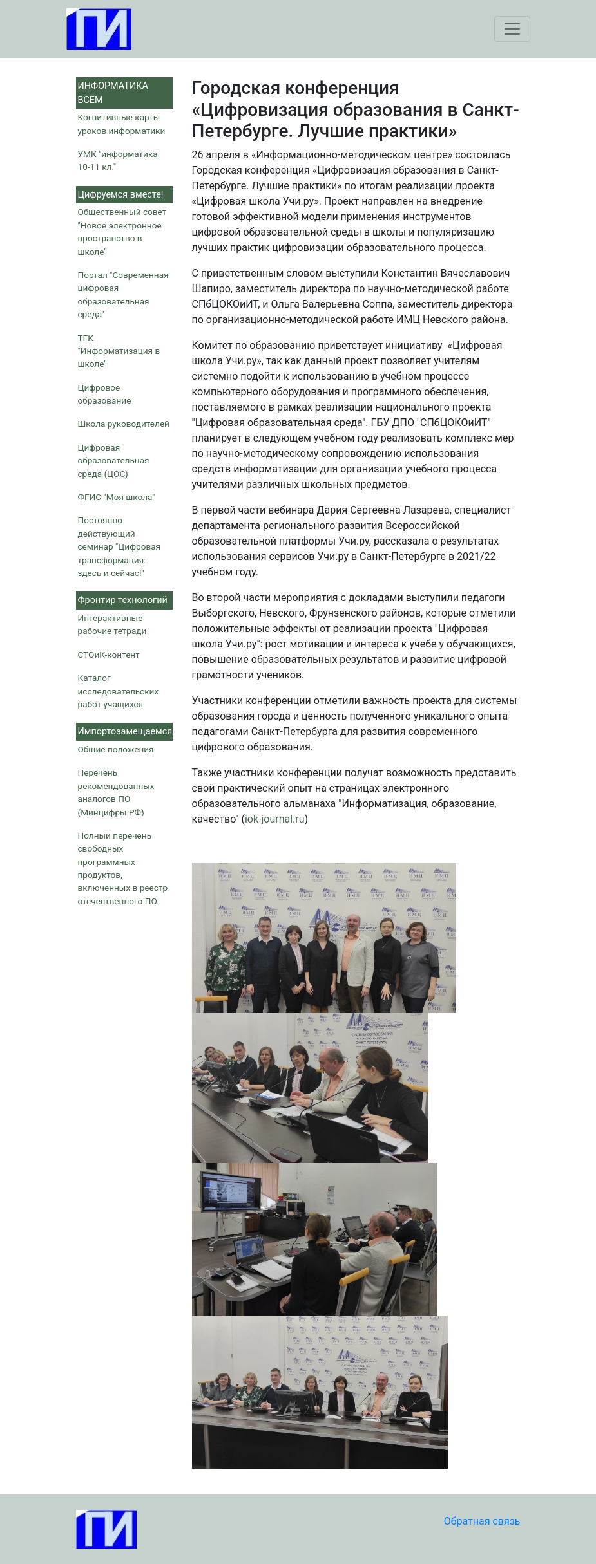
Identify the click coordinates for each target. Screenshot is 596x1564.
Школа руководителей (123, 423)
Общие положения (116, 749)
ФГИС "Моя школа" (116, 497)
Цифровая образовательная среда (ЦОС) (113, 460)
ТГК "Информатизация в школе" (119, 351)
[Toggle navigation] (512, 29)
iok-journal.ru (275, 819)
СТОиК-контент (109, 654)
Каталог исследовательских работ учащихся (118, 691)
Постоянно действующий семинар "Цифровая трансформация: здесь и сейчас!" (119, 546)
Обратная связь (482, 1521)
